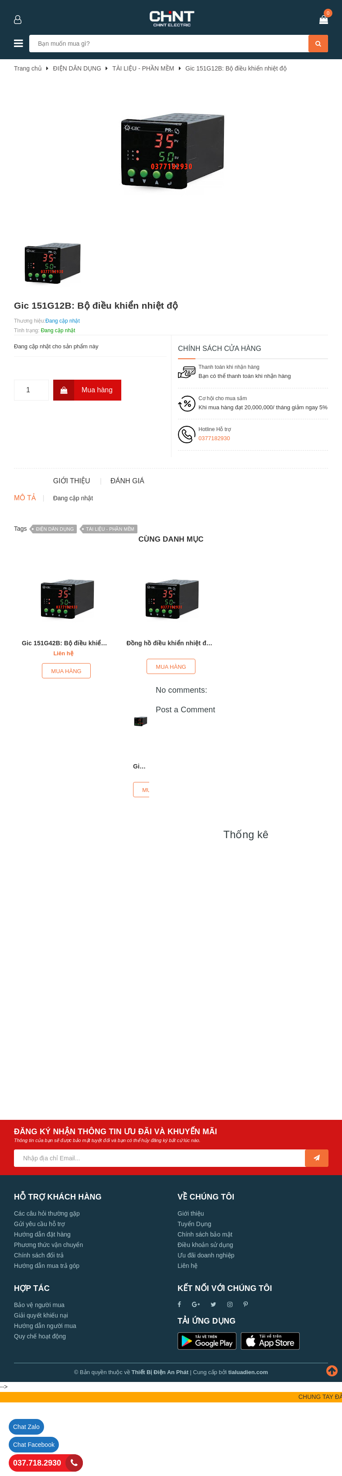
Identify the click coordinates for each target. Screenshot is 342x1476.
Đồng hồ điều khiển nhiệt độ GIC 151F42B (188, 713)
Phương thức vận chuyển (48, 1314)
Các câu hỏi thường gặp (47, 1283)
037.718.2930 (37, 1463)
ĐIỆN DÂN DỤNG (55, 598)
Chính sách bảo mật (205, 1304)
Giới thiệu (191, 1283)
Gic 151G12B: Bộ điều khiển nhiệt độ (235, 68)
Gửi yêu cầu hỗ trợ (39, 1294)
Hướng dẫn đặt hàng (42, 1304)
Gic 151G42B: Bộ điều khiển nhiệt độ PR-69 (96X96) (98, 713)
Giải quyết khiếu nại (41, 1385)
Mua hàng (83, 390)
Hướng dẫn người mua (45, 1395)
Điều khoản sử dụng (205, 1314)
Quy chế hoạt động (40, 1406)
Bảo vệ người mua (39, 1375)
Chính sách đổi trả (39, 1325)
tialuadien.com (248, 1442)
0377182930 (214, 438)
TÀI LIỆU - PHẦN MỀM (110, 598)
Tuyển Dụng (194, 1294)
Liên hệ (188, 1335)
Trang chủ (28, 68)
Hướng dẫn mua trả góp (46, 1335)
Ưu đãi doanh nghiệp (206, 1325)
